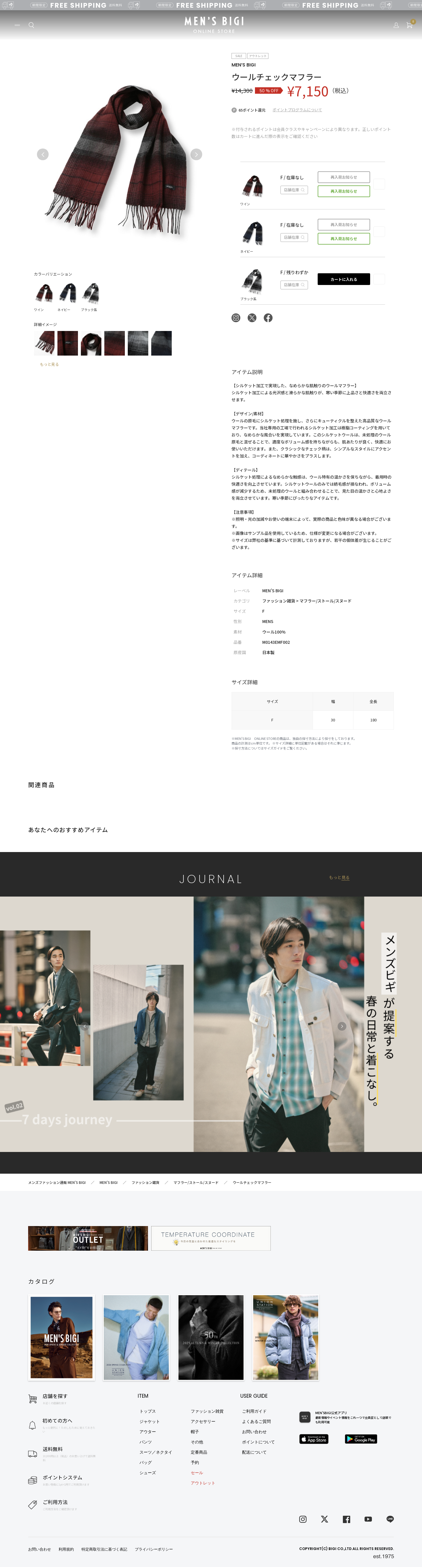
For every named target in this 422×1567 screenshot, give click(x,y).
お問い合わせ (254, 1432)
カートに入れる (344, 279)
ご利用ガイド (254, 1411)
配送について (254, 1452)
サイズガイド (273, 748)
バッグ (145, 1462)
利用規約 (66, 1549)
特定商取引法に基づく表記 (104, 1549)
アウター (147, 1432)
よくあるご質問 (256, 1421)
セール (197, 1473)
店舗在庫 (294, 189)
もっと (339, 877)
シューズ (147, 1473)
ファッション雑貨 (207, 1411)
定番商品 (199, 1452)
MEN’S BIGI (244, 65)
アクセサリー (203, 1421)
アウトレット (203, 1483)
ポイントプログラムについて (297, 109)
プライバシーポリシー (154, 1549)
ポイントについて (258, 1442)
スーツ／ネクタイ (155, 1452)
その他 (197, 1442)
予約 (195, 1462)
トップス (147, 1411)
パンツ (145, 1442)
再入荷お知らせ (344, 177)
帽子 (195, 1432)
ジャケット (149, 1421)
